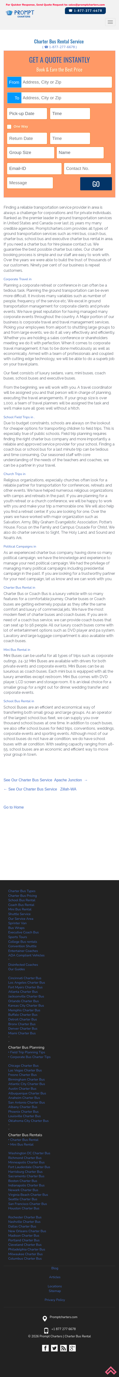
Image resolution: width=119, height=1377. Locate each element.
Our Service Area (20, 919)
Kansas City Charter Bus (26, 1005)
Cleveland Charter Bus (25, 1245)
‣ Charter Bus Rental (23, 1140)
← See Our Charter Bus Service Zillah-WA (40, 789)
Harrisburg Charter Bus (25, 1172)
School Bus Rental (21, 900)
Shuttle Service (19, 914)
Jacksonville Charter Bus (26, 996)
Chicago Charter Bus (23, 1065)
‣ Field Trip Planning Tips (26, 1052)
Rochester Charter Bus (25, 1217)
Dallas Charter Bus (22, 1226)
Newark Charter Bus (23, 1190)
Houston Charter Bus (23, 1208)
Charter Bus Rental (78, 1336)
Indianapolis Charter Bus (26, 1185)
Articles (55, 1277)
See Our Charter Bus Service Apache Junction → (46, 780)
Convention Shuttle (22, 946)
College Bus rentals (22, 942)
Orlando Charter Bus (23, 1001)
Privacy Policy (55, 1300)
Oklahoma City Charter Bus (28, 1121)
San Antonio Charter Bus (26, 1102)
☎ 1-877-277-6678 (85, 11)
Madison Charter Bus (23, 1235)
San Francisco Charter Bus (27, 1204)
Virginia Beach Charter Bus (28, 1195)
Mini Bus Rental (20, 909)
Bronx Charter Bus (22, 1024)
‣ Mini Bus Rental (20, 1144)
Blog (54, 1268)
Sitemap (55, 1291)
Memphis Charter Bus (24, 1010)
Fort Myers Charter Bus (25, 987)
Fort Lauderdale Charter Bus (29, 1167)
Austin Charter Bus (22, 1088)
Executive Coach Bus (23, 932)
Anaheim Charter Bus (24, 1098)
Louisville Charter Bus (24, 1116)
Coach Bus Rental (21, 905)
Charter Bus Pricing (22, 896)
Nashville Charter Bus (24, 1222)
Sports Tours (17, 937)
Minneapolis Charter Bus (26, 1162)
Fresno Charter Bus (22, 1075)
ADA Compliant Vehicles (26, 955)
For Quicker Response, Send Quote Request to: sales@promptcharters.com (55, 5)
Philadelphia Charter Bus (26, 1249)
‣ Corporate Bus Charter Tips (29, 1057)
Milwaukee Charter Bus (25, 1254)
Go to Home (14, 807)
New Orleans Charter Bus (27, 1231)
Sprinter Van (17, 923)
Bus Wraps (16, 928)
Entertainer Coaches (23, 951)
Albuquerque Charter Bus (27, 1093)
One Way (21, 126)
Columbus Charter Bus (25, 1258)
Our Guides (16, 969)
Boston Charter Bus (22, 1181)
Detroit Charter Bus (22, 1019)
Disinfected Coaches (23, 965)
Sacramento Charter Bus (26, 1176)
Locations (55, 1286)
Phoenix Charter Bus (23, 1111)
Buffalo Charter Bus (22, 1015)
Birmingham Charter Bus (26, 1079)
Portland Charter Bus (24, 1240)
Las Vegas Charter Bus (25, 1070)
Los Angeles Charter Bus (26, 982)
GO (96, 184)
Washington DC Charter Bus (29, 1153)
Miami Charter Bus (22, 1033)
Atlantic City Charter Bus (26, 1084)
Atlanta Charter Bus (23, 992)
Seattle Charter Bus (22, 1199)
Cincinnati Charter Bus (24, 978)
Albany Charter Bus (22, 1107)
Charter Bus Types (22, 891)
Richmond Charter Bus (25, 1158)
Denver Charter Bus (22, 1028)
